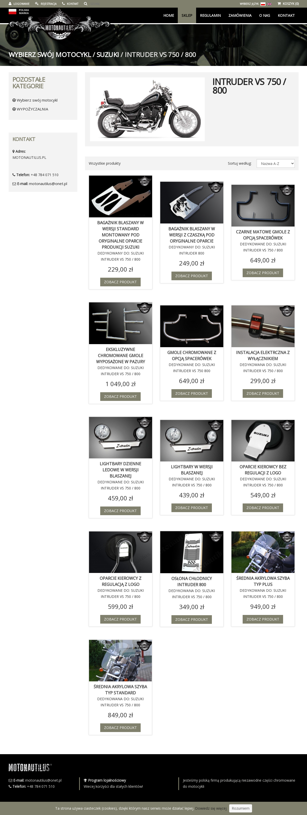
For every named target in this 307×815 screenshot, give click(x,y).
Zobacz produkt (120, 281)
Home (168, 15)
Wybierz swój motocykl (50, 54)
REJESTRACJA (45, 4)
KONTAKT (70, 4)
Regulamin (210, 15)
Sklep (187, 15)
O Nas (264, 15)
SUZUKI (108, 54)
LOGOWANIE (19, 4)
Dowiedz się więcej (211, 808)
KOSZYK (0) (288, 4)
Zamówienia (240, 15)
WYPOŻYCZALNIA (30, 108)
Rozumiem (241, 808)
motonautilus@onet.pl (48, 183)
